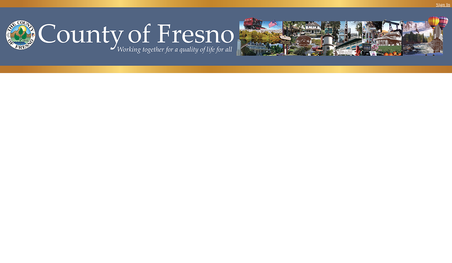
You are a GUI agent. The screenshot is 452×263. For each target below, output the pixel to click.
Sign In (443, 4)
